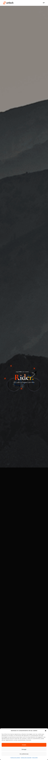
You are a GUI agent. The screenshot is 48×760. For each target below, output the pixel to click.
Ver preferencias (24, 754)
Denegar (24, 749)
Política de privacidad (26, 757)
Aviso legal (35, 757)
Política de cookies (15, 757)
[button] (45, 731)
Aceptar (24, 745)
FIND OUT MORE (24, 371)
